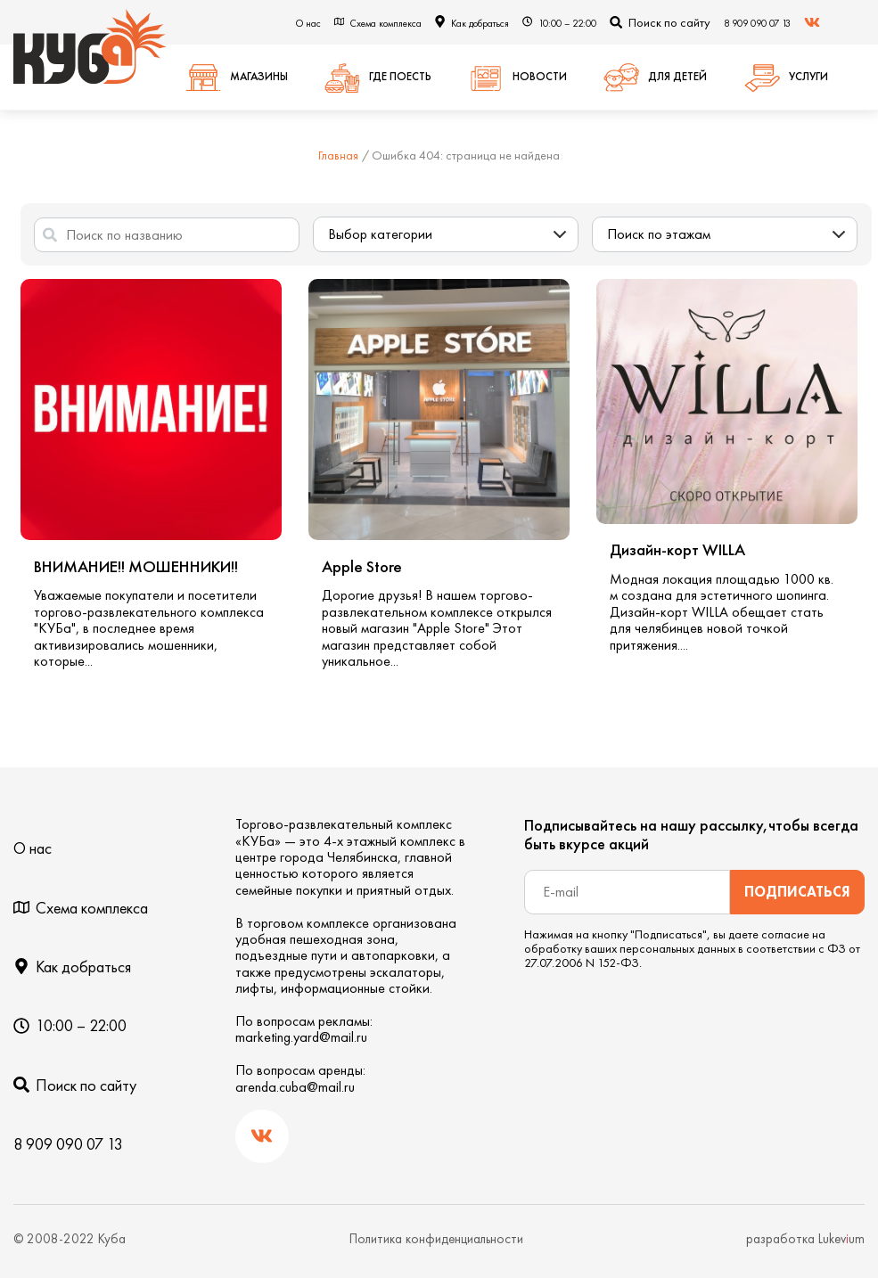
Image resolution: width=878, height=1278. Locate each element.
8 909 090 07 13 (757, 23)
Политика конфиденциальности (436, 1239)
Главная (338, 155)
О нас (308, 23)
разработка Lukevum (805, 1239)
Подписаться (797, 891)
